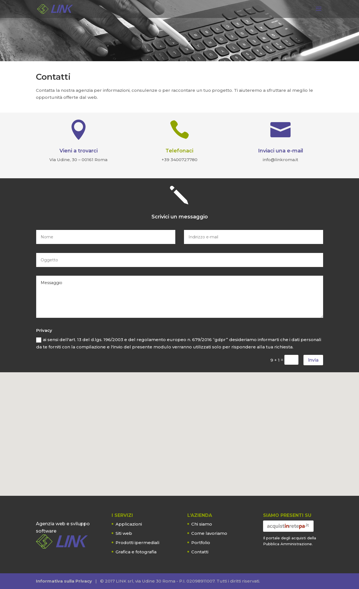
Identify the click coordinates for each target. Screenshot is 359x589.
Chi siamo (201, 524)
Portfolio (200, 542)
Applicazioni (129, 524)
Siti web (124, 533)
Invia (313, 360)
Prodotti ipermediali (137, 542)
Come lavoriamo (209, 533)
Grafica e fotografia (136, 551)
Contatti (199, 551)
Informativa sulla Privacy (64, 581)
